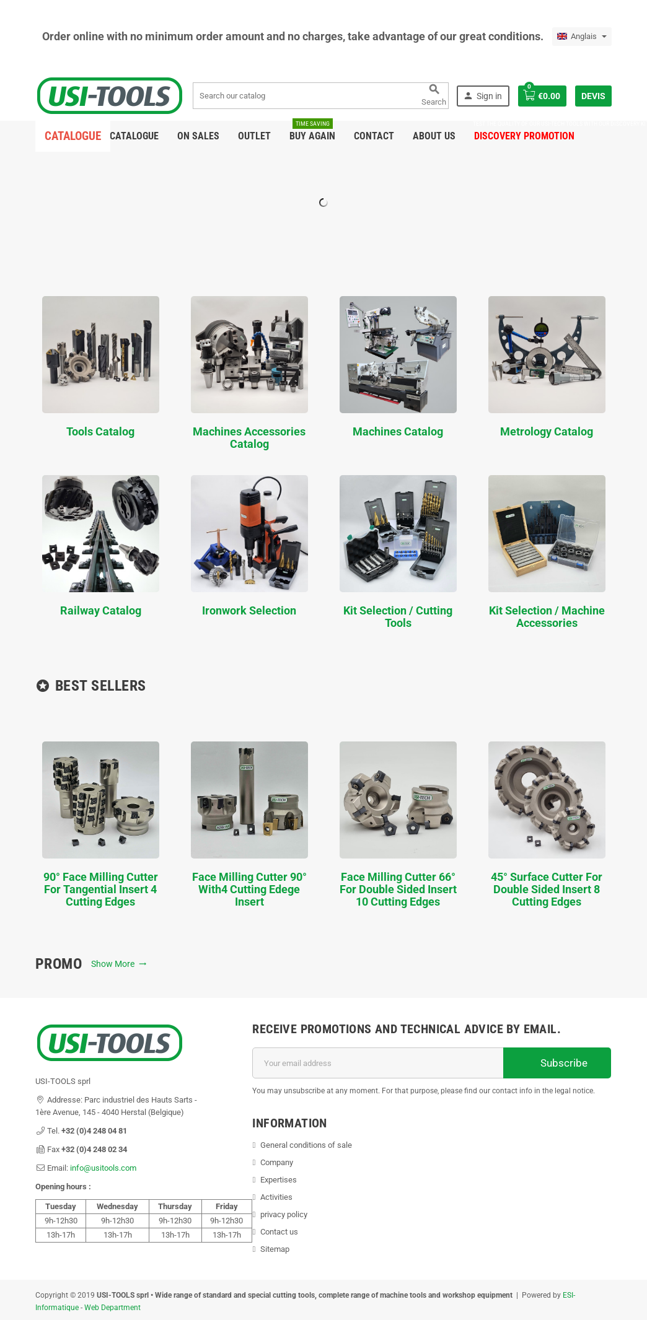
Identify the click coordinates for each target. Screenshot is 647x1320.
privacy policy (283, 1214)
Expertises (278, 1179)
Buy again (312, 131)
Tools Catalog (100, 367)
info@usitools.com (103, 1168)
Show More (119, 964)
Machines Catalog (398, 367)
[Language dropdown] (582, 36)
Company (276, 1162)
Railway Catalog (100, 546)
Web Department (112, 1307)
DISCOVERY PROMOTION (524, 131)
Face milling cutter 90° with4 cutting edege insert (249, 824)
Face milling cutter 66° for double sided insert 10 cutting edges (398, 824)
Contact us (279, 1231)
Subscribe (557, 1063)
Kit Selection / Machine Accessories (546, 552)
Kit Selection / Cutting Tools (398, 552)
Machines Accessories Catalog (249, 373)
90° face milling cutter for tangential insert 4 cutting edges (100, 824)
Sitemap (274, 1249)
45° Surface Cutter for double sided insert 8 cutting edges (546, 824)
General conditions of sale (306, 1145)
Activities (276, 1197)
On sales (198, 136)
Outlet (254, 136)
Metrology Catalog (546, 367)
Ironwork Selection (249, 546)
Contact (374, 136)
